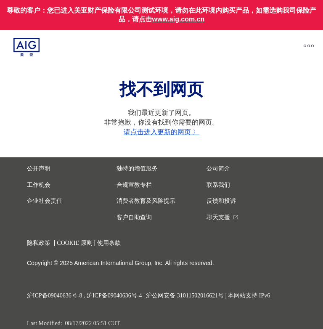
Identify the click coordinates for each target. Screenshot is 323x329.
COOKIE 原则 (74, 243)
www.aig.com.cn (178, 19)
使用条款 (109, 243)
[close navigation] (180, 47)
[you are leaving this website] (223, 217)
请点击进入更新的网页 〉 (161, 131)
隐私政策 (38, 243)
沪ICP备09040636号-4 (114, 295)
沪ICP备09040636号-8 (54, 295)
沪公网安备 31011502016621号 (185, 295)
